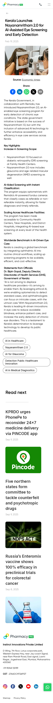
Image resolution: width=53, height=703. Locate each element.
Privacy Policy (20, 698)
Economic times (31, 79)
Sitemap (6, 698)
